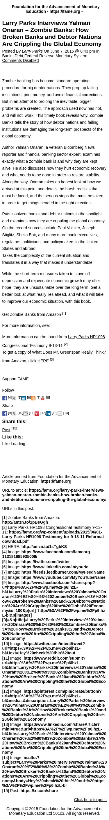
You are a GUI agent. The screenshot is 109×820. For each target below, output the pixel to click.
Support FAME (15, 379)
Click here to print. (90, 799)
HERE (43, 361)
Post (6, 429)
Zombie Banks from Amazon (35, 314)
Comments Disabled (20, 60)
